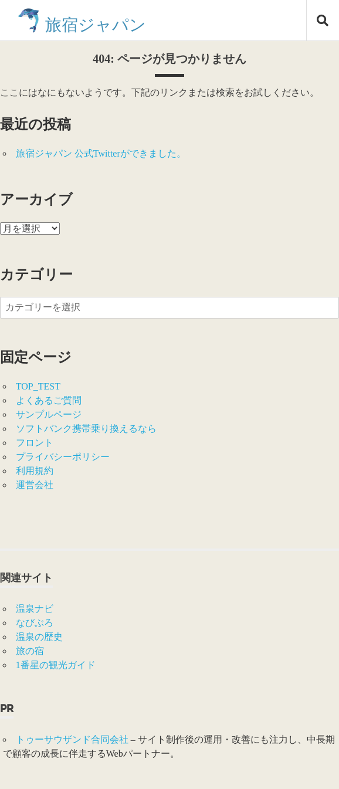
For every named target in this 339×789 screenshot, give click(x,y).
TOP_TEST (38, 386)
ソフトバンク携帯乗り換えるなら (86, 429)
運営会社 (34, 485)
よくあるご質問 (49, 400)
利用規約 (34, 471)
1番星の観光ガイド (56, 665)
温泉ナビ (34, 609)
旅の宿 (30, 651)
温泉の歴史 (39, 637)
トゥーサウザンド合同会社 (72, 739)
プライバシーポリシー (63, 457)
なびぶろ (34, 623)
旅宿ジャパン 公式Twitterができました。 (101, 153)
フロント (34, 443)
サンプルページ (49, 414)
